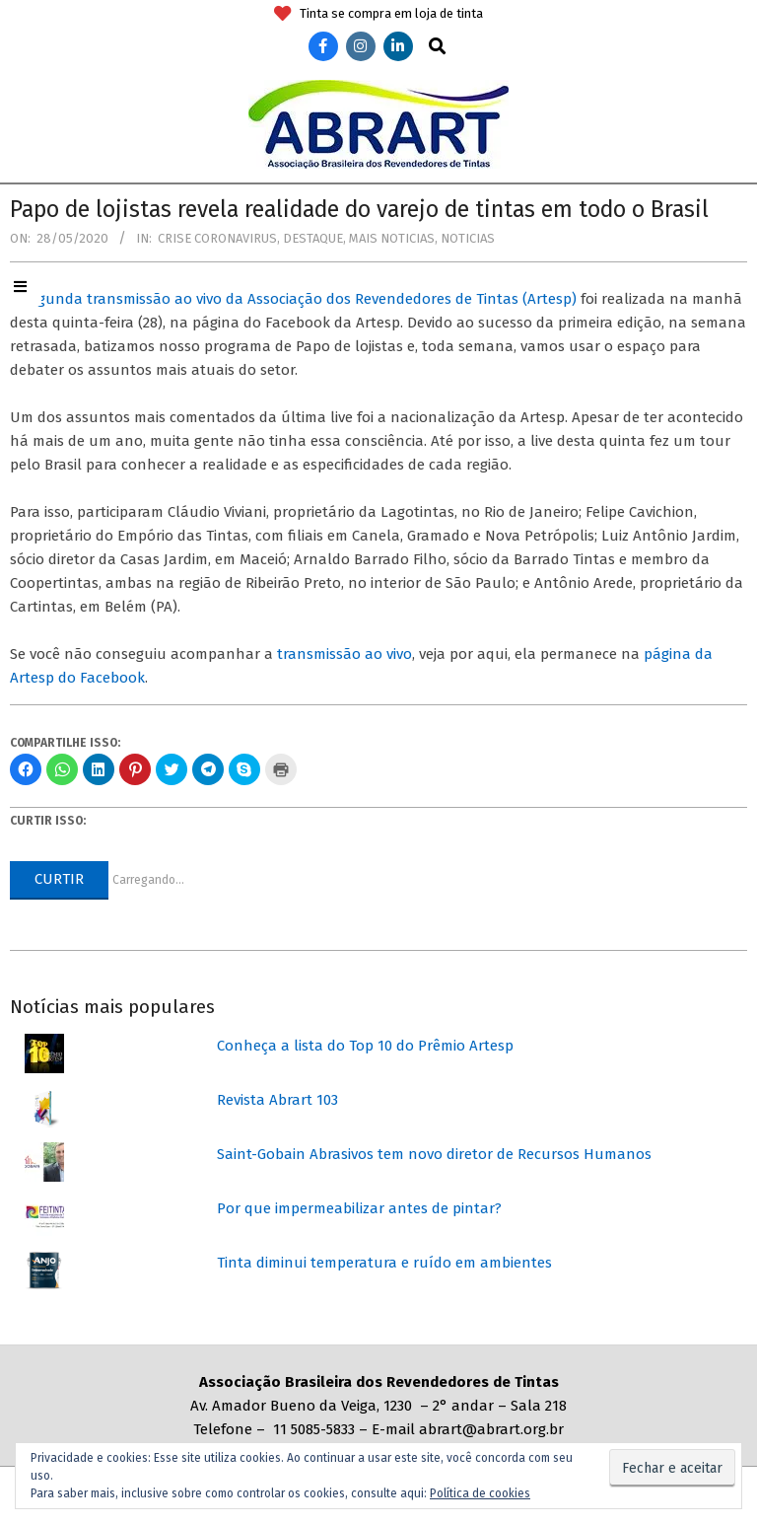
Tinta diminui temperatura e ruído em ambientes (384, 1262)
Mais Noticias (392, 238)
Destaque (313, 238)
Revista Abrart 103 (277, 1100)
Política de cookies (480, 1493)
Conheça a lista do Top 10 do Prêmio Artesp (365, 1045)
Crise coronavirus (217, 238)
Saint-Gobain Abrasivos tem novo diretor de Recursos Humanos (434, 1154)
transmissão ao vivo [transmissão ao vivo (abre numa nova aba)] (344, 654)
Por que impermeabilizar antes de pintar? (359, 1208)
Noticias (468, 238)
